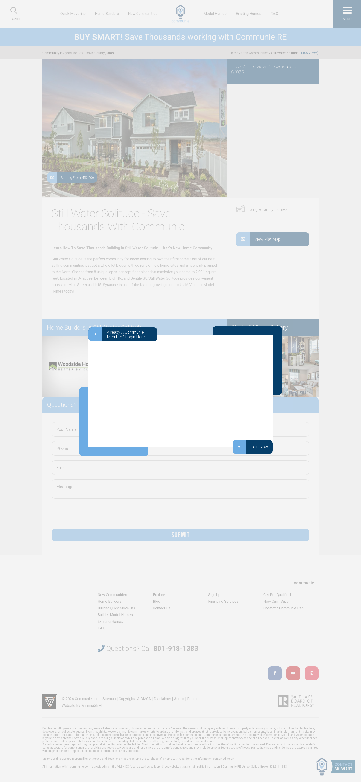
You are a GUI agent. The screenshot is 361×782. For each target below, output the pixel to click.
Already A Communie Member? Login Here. (117, 334)
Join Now (250, 447)
